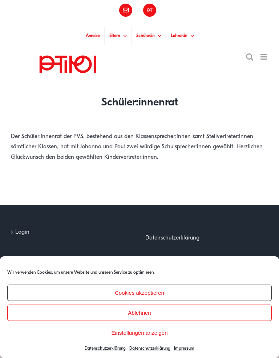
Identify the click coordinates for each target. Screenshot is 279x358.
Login (22, 232)
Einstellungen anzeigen (139, 333)
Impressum (184, 348)
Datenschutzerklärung (105, 348)
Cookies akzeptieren (139, 293)
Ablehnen (139, 313)
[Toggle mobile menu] (264, 57)
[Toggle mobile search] (249, 57)
